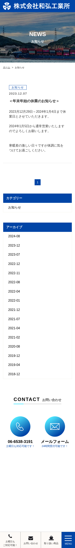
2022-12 (14, 264)
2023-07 (14, 254)
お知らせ (14, 207)
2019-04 (14, 365)
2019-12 (14, 355)
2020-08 (14, 346)
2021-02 (14, 337)
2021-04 (14, 328)
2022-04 (14, 291)
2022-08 (14, 282)
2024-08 (14, 236)
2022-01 (14, 300)
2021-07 (14, 319)
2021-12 (14, 310)
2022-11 (14, 273)
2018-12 (14, 374)
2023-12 (14, 245)
